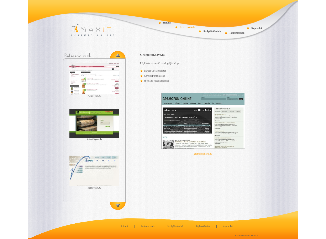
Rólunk (167, 22)
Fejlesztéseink (237, 32)
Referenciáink (187, 27)
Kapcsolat (256, 28)
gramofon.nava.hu (203, 153)
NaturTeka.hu (94, 95)
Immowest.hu (94, 187)
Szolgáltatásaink (212, 31)
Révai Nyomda (94, 139)
